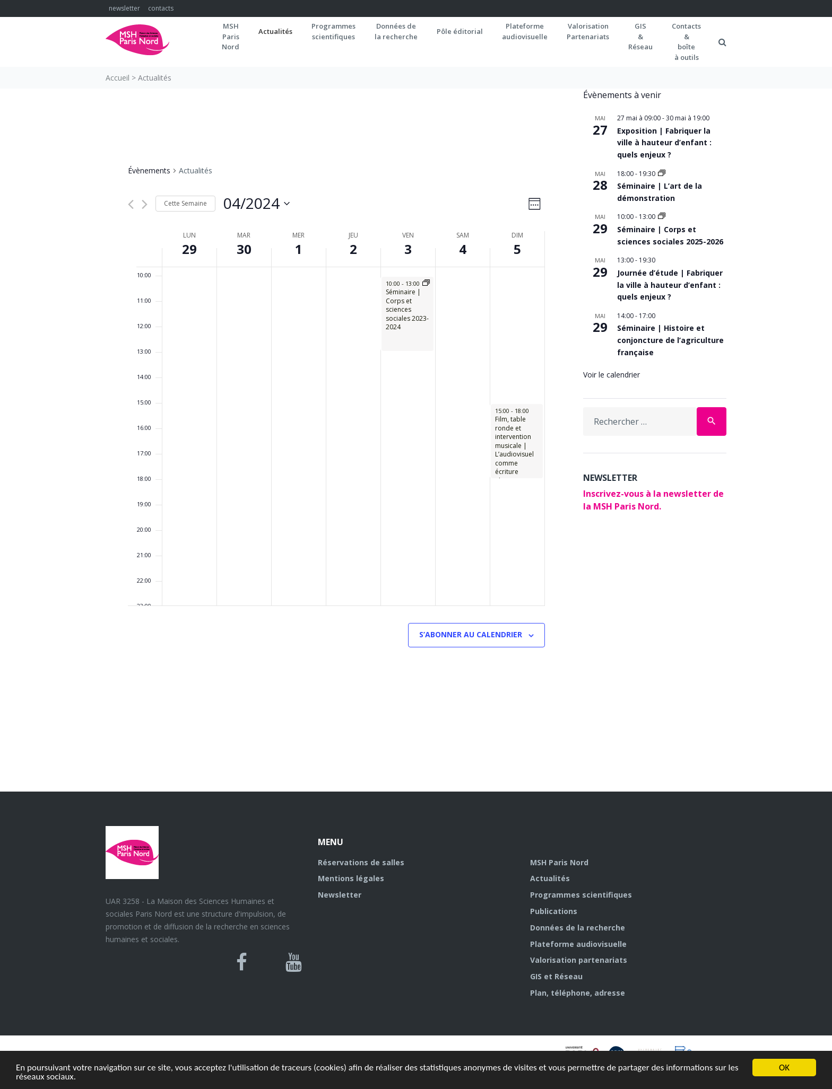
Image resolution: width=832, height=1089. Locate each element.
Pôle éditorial (460, 31)
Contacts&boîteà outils (686, 41)
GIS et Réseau (556, 976)
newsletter (124, 8)
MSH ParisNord (230, 36)
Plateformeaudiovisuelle (525, 31)
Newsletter (339, 895)
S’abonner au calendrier (470, 634)
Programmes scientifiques (333, 31)
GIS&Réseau (640, 36)
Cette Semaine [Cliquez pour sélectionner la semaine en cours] (185, 203)
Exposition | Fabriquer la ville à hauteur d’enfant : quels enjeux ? (664, 143)
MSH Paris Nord (559, 862)
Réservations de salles (361, 862)
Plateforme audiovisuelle (578, 944)
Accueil (117, 78)
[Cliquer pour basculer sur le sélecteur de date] (256, 203)
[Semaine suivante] (145, 204)
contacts (161, 8)
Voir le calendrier (611, 375)
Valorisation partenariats (578, 960)
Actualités (275, 31)
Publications (553, 911)
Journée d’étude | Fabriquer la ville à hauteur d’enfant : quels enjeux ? (670, 285)
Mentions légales (351, 878)
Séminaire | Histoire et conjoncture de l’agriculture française (670, 340)
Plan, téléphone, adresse (577, 993)
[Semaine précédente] (131, 204)
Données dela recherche (396, 31)
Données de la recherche (577, 928)
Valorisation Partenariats (588, 31)
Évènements (149, 170)
